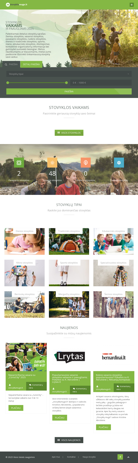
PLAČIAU (16, 407)
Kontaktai (71, 457)
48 (52, 173)
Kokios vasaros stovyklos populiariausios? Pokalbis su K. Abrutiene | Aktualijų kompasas (113, 377)
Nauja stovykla (89, 457)
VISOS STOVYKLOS (69, 132)
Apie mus (56, 457)
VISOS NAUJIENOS (69, 440)
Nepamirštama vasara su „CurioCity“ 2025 (21, 376)
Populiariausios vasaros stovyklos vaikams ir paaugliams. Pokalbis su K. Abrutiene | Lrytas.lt (70, 378)
